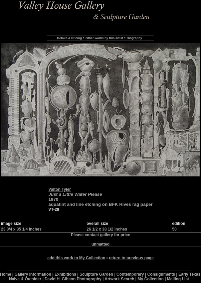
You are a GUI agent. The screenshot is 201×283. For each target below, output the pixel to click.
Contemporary (130, 274)
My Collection (151, 279)
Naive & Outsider (25, 279)
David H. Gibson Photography (73, 279)
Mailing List (178, 279)
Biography (134, 38)
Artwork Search (119, 279)
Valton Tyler (59, 189)
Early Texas (189, 274)
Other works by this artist (104, 38)
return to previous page (131, 258)
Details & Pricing (69, 38)
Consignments (161, 274)
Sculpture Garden (96, 274)
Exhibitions (65, 274)
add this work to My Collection (76, 258)
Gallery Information (32, 274)
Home (5, 274)
